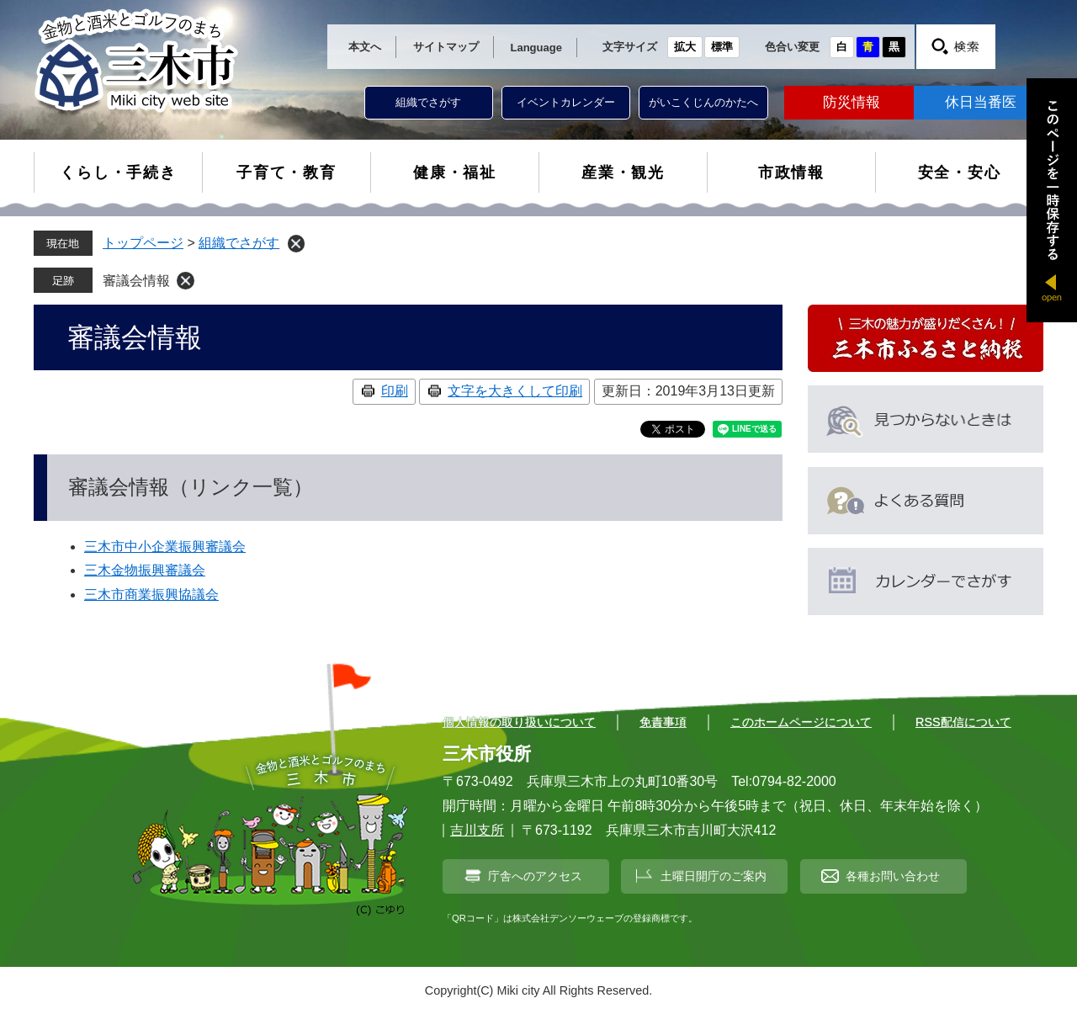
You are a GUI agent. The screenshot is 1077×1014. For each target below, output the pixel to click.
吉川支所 (477, 830)
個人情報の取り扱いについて (519, 722)
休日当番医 (980, 102)
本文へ (364, 46)
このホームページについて (801, 722)
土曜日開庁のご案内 (714, 876)
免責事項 (663, 722)
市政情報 (791, 172)
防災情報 (851, 102)
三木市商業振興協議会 (151, 594)
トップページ (143, 243)
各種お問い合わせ (893, 876)
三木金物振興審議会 (144, 570)
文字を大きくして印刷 (515, 391)
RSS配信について (963, 722)
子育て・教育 (286, 172)
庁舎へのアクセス (535, 876)
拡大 (685, 46)
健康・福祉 (454, 172)
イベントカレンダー (566, 102)
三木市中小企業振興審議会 (165, 546)
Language (536, 47)
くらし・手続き (118, 172)
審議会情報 (136, 280)
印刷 (394, 391)
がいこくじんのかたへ (703, 102)
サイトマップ (446, 46)
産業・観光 (623, 172)
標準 (722, 46)
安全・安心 (959, 172)
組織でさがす (428, 102)
